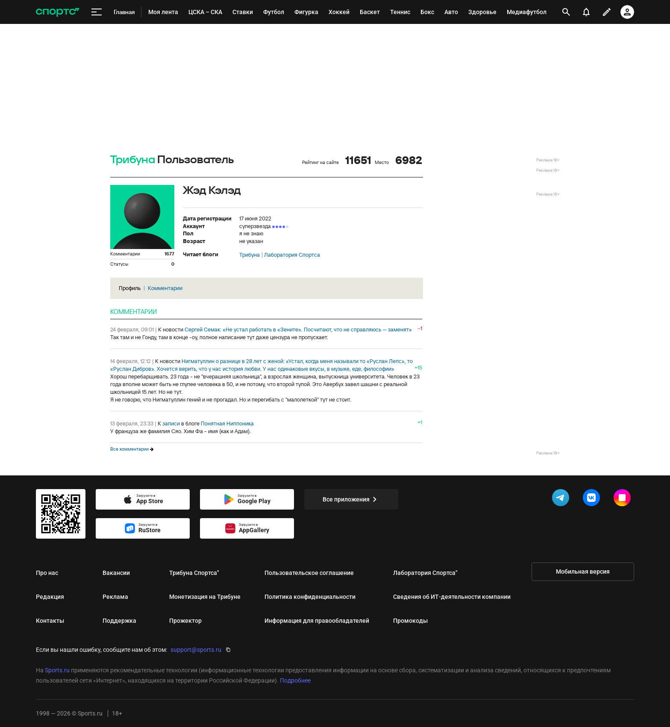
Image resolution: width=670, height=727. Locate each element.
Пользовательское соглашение (309, 572)
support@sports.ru (195, 649)
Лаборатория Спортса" (425, 572)
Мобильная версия (583, 571)
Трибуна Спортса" (194, 572)
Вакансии (116, 572)
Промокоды (410, 620)
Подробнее (295, 680)
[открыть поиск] (566, 12)
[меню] (96, 12)
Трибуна (132, 160)
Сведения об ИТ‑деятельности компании (452, 596)
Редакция (50, 596)
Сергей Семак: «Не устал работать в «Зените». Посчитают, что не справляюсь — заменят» (298, 329)
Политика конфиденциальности (310, 596)
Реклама (115, 596)
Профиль (130, 288)
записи (171, 423)
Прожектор (185, 620)
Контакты (50, 620)
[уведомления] (586, 12)
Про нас (47, 572)
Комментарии (165, 288)
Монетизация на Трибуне (205, 596)
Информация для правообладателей (316, 620)
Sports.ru (57, 670)
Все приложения (351, 499)
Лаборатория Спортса (292, 255)
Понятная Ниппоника (227, 423)
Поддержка (119, 620)
